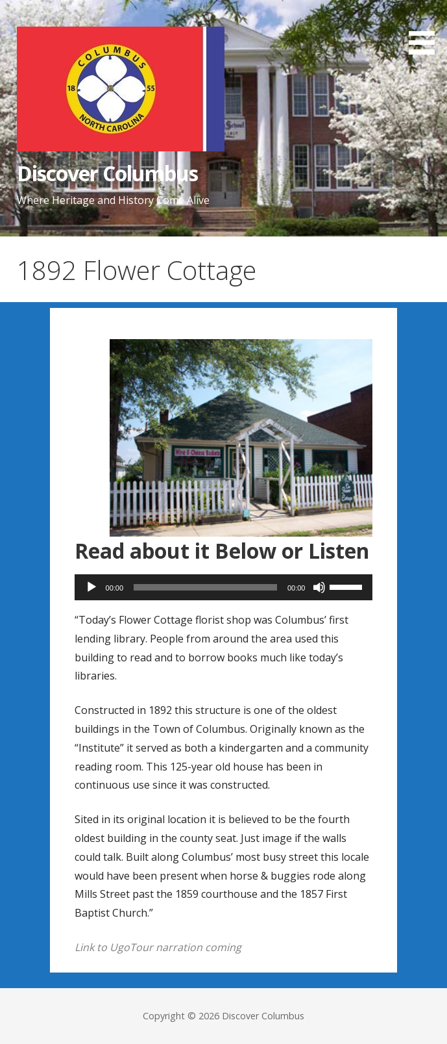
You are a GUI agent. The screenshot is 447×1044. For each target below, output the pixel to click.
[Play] (91, 587)
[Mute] (319, 587)
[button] (426, 29)
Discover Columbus (108, 173)
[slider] (205, 587)
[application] (224, 587)
